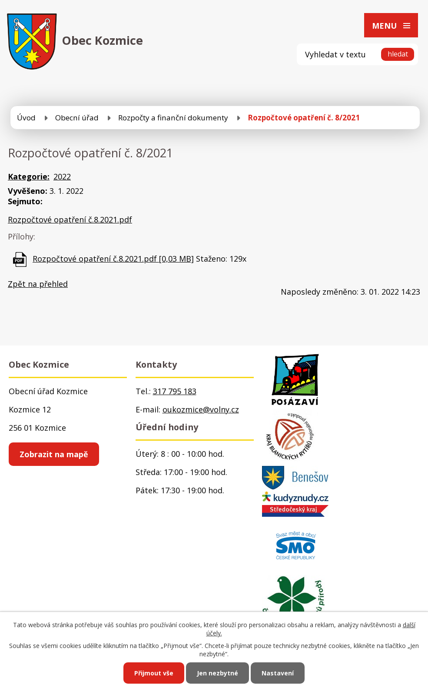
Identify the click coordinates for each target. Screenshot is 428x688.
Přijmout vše (153, 673)
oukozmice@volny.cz (201, 409)
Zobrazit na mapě (54, 454)
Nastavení (278, 673)
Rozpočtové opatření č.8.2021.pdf (70, 219)
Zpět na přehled (38, 284)
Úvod (26, 118)
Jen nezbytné (217, 673)
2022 (62, 176)
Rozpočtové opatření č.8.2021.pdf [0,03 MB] (113, 258)
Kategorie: (29, 176)
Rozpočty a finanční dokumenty (173, 118)
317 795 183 (174, 391)
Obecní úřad (77, 118)
